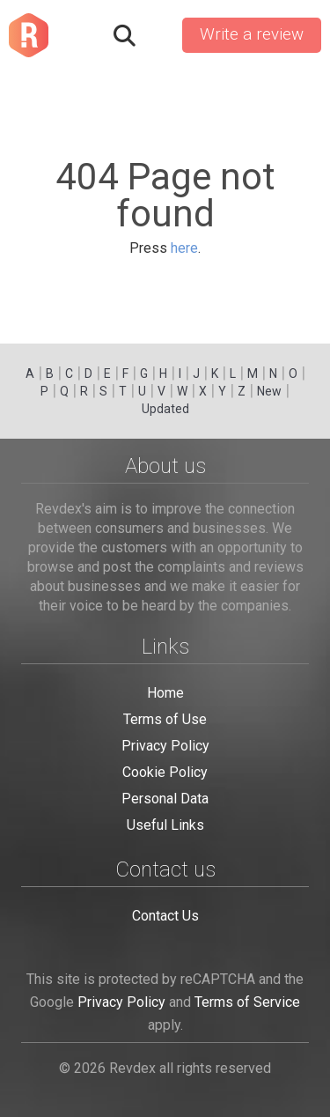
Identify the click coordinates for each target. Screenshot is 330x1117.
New (269, 391)
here (184, 248)
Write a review (252, 34)
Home (165, 692)
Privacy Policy (165, 745)
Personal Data (165, 798)
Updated (165, 409)
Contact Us (165, 915)
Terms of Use (165, 719)
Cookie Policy (165, 772)
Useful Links (165, 825)
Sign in (157, 35)
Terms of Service (247, 1002)
